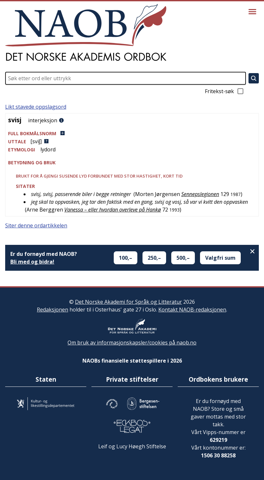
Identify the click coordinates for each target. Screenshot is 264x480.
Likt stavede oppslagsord (35, 106)
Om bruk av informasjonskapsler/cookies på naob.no (132, 342)
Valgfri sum (220, 257)
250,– (154, 257)
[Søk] (253, 78)
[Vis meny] (252, 12)
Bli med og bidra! (32, 261)
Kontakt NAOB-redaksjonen (192, 309)
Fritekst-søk (224, 91)
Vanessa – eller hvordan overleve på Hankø (112, 209)
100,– (125, 257)
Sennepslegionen (200, 194)
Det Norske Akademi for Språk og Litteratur (128, 301)
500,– (183, 257)
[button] (132, 133)
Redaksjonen (52, 309)
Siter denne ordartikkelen (36, 225)
